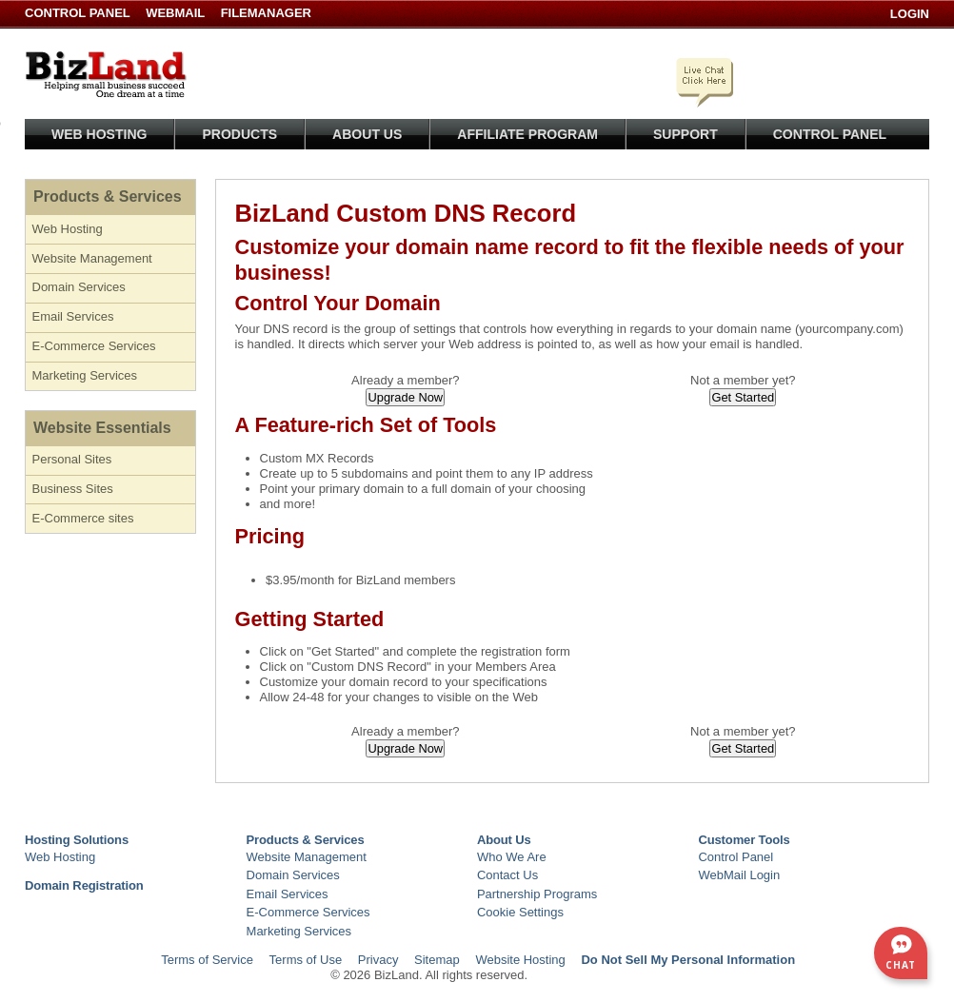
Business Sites (72, 488)
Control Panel (79, 13)
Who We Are (512, 857)
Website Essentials (102, 428)
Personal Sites (72, 459)
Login (909, 14)
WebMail (175, 13)
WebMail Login (739, 875)
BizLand (106, 74)
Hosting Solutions (77, 840)
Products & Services (107, 196)
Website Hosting (520, 960)
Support (685, 134)
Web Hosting (99, 134)
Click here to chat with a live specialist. (706, 79)
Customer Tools (743, 840)
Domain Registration (84, 885)
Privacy (378, 960)
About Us (367, 134)
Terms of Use (306, 960)
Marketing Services (85, 375)
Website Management (92, 258)
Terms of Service (207, 960)
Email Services (73, 316)
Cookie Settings (520, 912)
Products (239, 134)
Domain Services (79, 287)
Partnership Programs (537, 894)
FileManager (266, 13)
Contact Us (507, 875)
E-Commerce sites (83, 518)
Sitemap (437, 960)
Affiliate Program (527, 134)
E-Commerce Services (94, 346)
